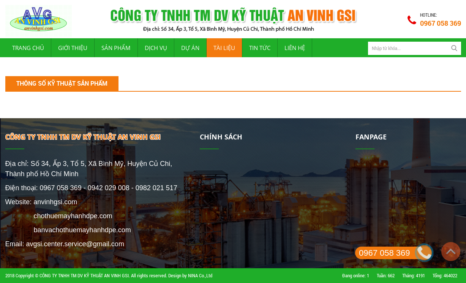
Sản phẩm (116, 48)
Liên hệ (294, 48)
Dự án (190, 48)
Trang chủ (28, 48)
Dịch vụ (156, 48)
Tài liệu (224, 48)
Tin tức (259, 48)
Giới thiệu (72, 48)
